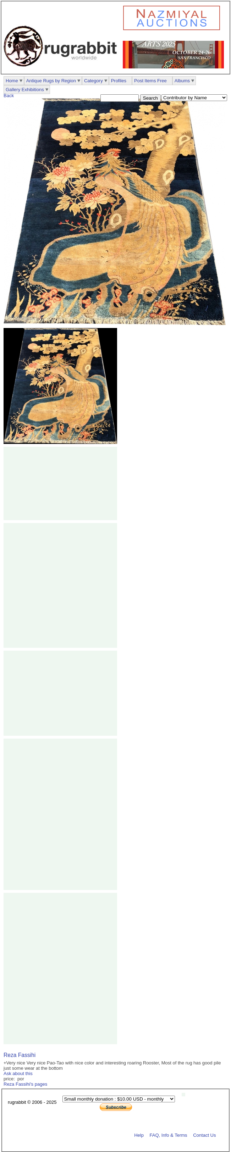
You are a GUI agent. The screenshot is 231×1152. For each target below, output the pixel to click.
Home (12, 80)
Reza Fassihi (19, 1055)
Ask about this (18, 1073)
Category (93, 80)
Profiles (118, 80)
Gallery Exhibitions (25, 89)
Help (139, 1134)
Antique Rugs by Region (51, 80)
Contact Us (204, 1134)
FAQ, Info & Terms (168, 1134)
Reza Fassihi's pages (25, 1084)
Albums (182, 80)
